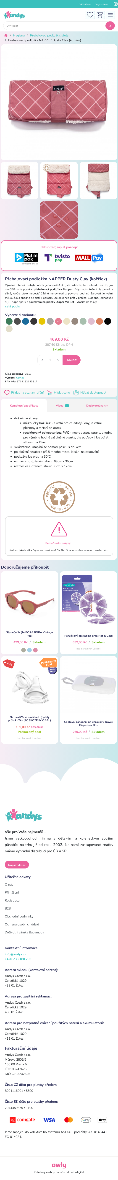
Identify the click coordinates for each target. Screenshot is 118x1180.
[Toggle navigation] (110, 14)
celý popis (12, 306)
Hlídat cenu (59, 392)
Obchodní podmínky (19, 916)
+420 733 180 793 (18, 959)
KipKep (20, 377)
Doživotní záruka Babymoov (24, 932)
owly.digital (77, 1172)
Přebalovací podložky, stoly (49, 35)
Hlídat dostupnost (90, 392)
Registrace (101, 4)
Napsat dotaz (17, 865)
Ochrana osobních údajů (22, 924)
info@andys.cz (15, 954)
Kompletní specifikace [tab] (24, 405)
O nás (9, 884)
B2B (8, 908)
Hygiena (19, 35)
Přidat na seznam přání (25, 392)
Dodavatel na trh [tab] (97, 405)
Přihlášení (85, 4)
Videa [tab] (62, 405)
